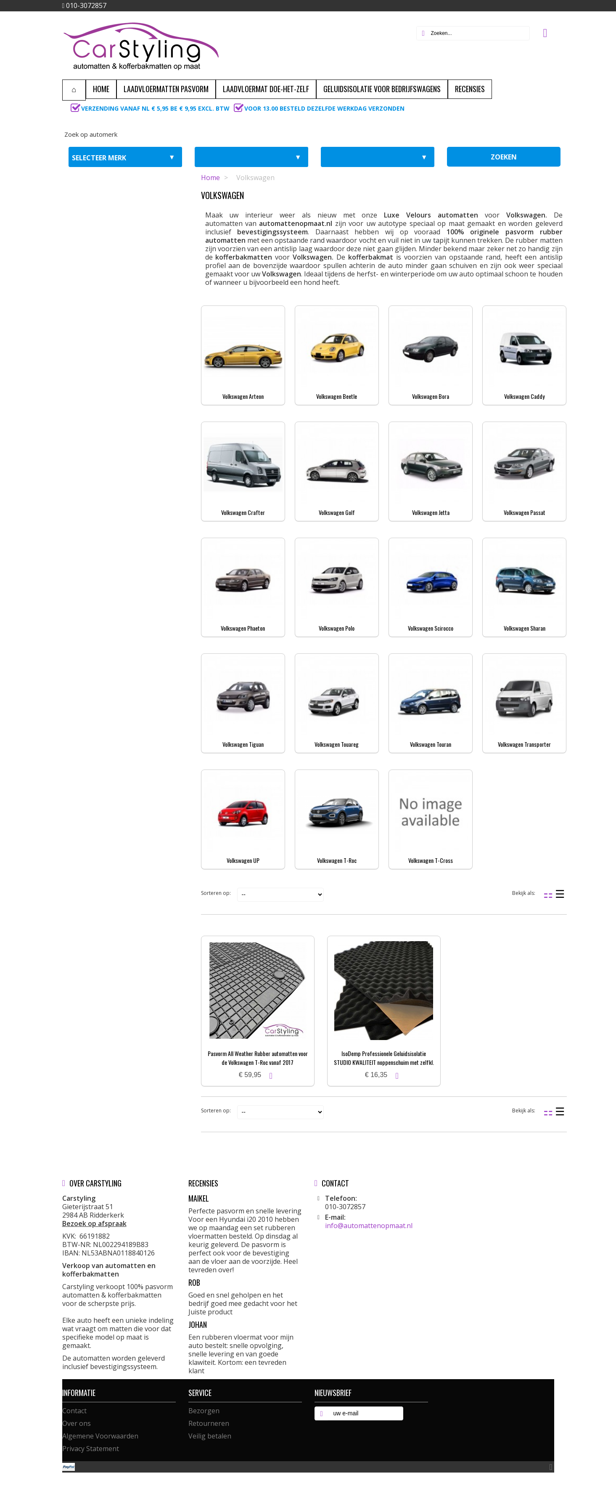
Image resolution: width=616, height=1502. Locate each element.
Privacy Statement (90, 1448)
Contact (74, 1410)
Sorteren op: (216, 893)
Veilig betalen (209, 1436)
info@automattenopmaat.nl (368, 1225)
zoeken (504, 157)
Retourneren (208, 1423)
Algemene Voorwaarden (100, 1436)
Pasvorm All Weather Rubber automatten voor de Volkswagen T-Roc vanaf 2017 (258, 1058)
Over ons (76, 1423)
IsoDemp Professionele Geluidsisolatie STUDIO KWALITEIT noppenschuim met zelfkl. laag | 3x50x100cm (384, 1062)
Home (210, 177)
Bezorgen (203, 1410)
